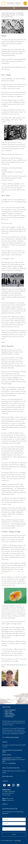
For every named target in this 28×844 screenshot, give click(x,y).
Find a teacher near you (7, 776)
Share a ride (8, 712)
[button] (14, 8)
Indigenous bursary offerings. (12, 737)
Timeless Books (12, 763)
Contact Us (4, 804)
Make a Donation (10, 715)
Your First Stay (9, 716)
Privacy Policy (17, 840)
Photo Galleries (9, 713)
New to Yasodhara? (10, 710)
